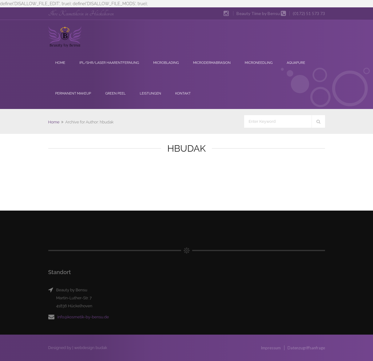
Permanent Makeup (73, 93)
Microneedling (259, 63)
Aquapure (296, 63)
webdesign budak (90, 347)
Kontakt (183, 93)
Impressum (271, 347)
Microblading (166, 63)
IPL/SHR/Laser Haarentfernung (109, 63)
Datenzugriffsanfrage (306, 347)
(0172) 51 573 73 (309, 13)
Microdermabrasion (212, 63)
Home (60, 63)
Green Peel (115, 93)
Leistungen (150, 93)
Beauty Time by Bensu (258, 13)
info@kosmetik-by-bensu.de (83, 317)
